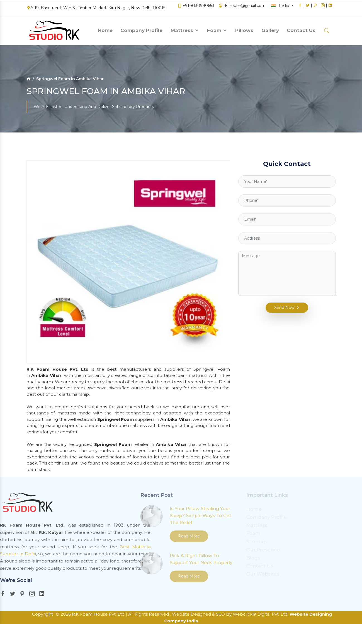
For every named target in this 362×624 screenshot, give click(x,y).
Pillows (244, 28)
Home (105, 28)
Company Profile (141, 28)
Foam (217, 28)
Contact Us (301, 28)
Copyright (42, 614)
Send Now (283, 295)
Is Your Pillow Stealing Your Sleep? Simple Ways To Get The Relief (145, 515)
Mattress (185, 28)
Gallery (270, 28)
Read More (133, 536)
